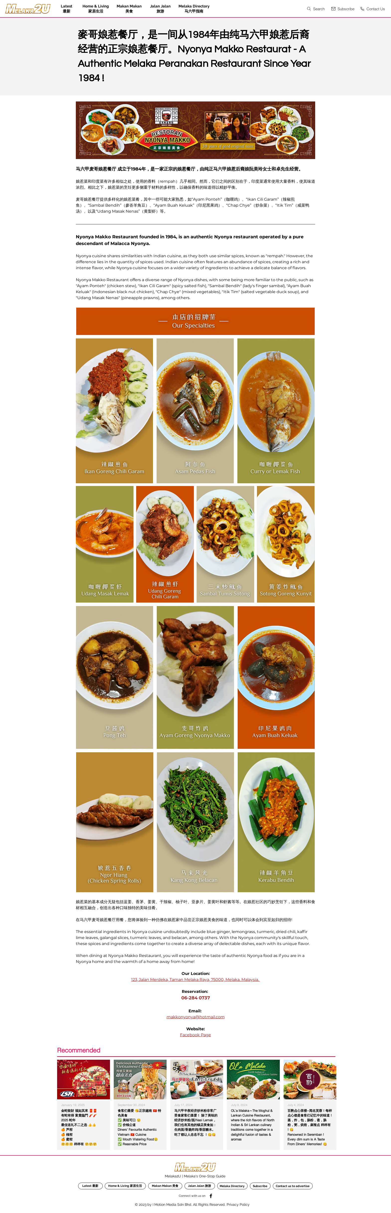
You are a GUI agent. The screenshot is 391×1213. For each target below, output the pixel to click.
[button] (342, 8)
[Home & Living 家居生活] (125, 1186)
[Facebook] (211, 1196)
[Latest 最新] (90, 1186)
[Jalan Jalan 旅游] (200, 1186)
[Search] (315, 8)
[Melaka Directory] (232, 1186)
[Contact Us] (372, 8)
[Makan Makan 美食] (165, 1186)
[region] (84, 1104)
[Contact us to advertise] (293, 1186)
